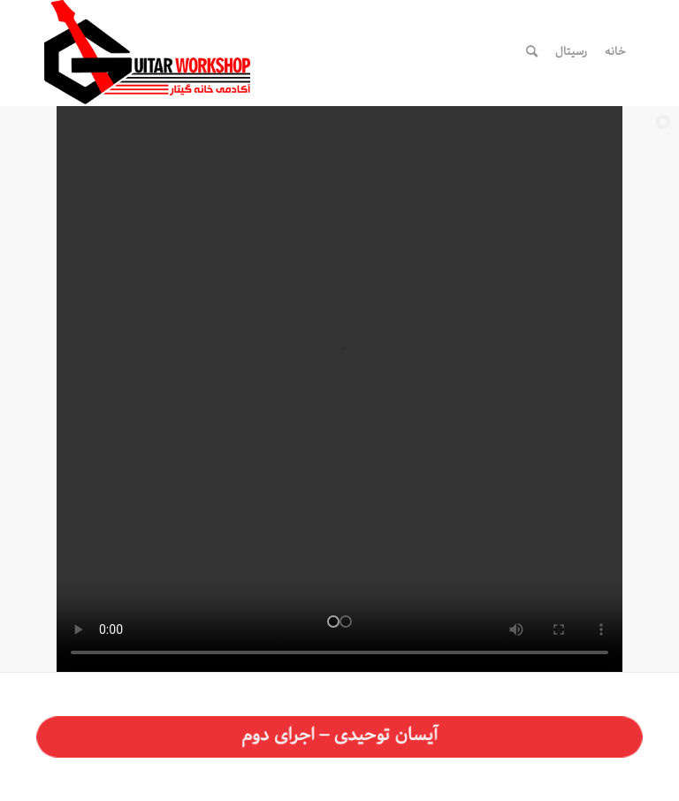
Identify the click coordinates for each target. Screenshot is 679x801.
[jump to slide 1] (333, 621)
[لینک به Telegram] (432, 51)
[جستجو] (531, 52)
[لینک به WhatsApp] (459, 51)
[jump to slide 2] (346, 621)
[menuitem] (615, 52)
